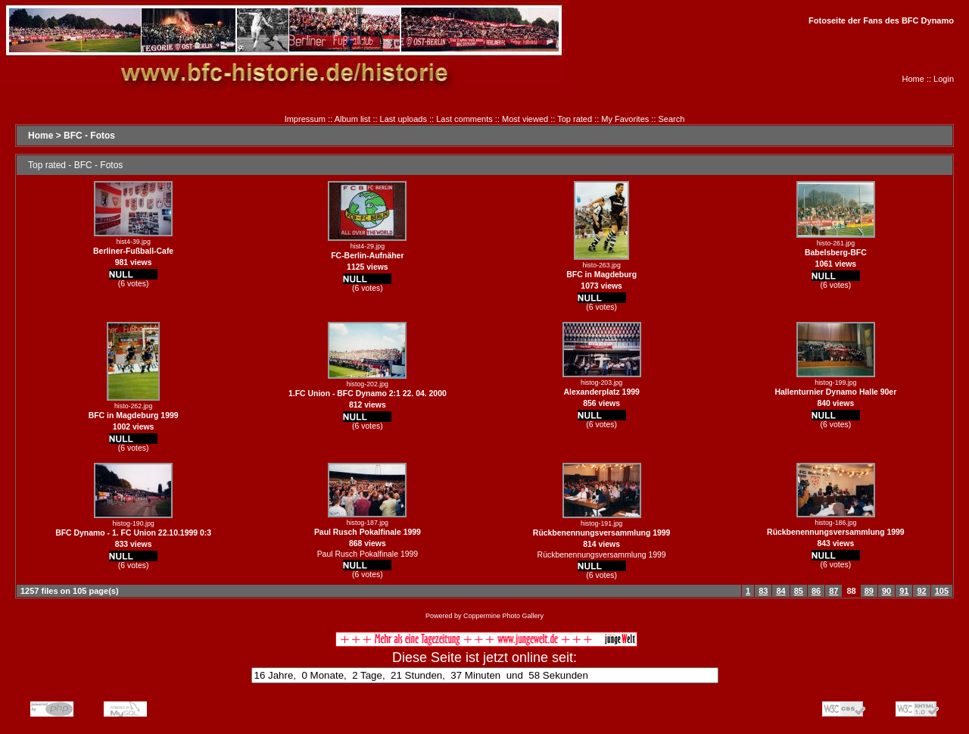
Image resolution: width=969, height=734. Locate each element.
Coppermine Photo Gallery (503, 616)
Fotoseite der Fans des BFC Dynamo (881, 20)
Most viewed (525, 118)
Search (672, 118)
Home (913, 78)
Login (943, 78)
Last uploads (403, 118)
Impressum (305, 118)
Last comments (464, 118)
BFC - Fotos (89, 135)
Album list (353, 118)
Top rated (574, 118)
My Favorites (625, 118)
